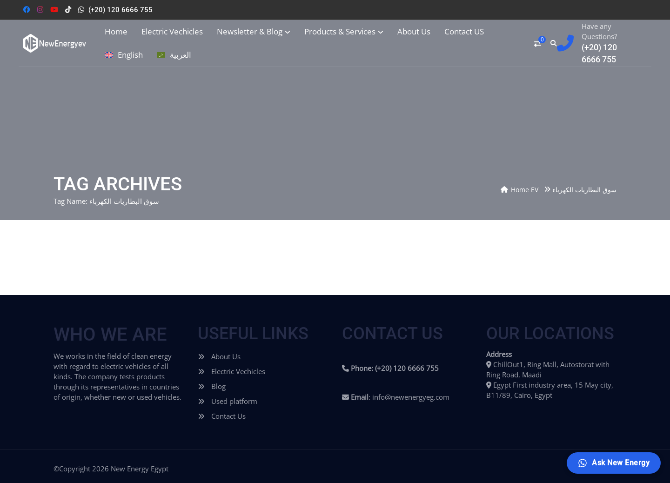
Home (116, 32)
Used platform (227, 401)
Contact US (464, 32)
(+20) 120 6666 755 (120, 10)
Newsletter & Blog (253, 32)
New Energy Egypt (139, 468)
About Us (413, 32)
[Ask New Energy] (614, 463)
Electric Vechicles (172, 32)
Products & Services (343, 32)
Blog (212, 386)
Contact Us (222, 416)
